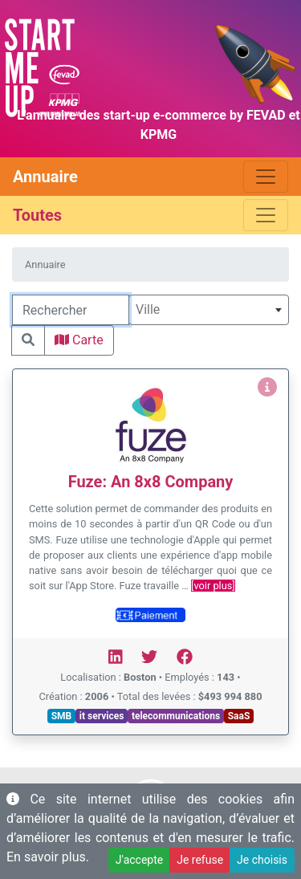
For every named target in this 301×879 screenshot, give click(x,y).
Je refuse (200, 859)
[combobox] (208, 310)
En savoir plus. (47, 857)
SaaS (239, 716)
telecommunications (176, 716)
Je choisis (262, 859)
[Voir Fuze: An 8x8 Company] (267, 387)
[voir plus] (213, 586)
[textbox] (208, 309)
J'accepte (139, 859)
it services (101, 716)
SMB (61, 716)
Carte (79, 340)
